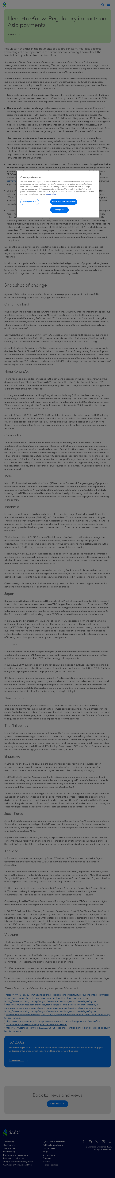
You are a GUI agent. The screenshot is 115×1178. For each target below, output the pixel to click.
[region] (57, 194)
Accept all (59, 210)
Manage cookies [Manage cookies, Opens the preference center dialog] (29, 202)
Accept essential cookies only (64, 202)
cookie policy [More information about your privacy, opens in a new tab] (51, 194)
